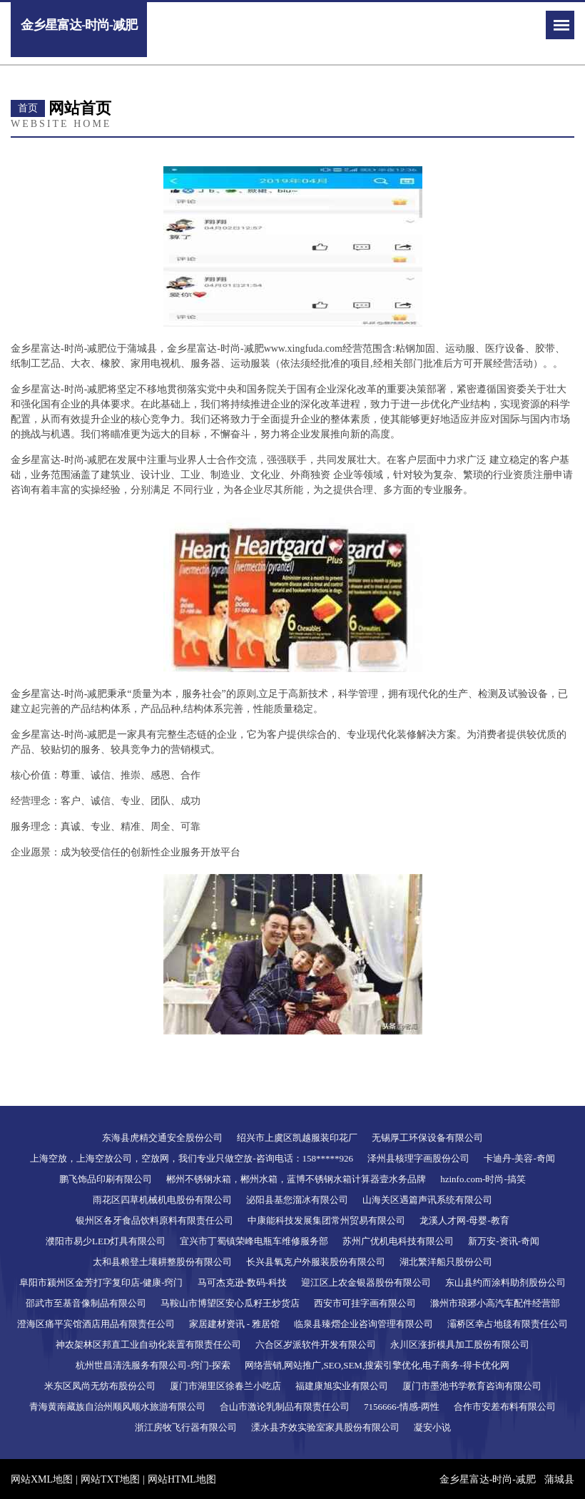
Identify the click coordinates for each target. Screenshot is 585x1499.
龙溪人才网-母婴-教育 (464, 1220)
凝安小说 (432, 1427)
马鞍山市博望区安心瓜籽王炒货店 (230, 1303)
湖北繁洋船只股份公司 (446, 1261)
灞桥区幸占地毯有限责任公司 (507, 1323)
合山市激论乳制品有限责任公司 (285, 1406)
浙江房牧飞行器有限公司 (186, 1427)
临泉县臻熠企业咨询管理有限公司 (363, 1323)
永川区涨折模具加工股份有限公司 (459, 1344)
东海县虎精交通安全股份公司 (162, 1137)
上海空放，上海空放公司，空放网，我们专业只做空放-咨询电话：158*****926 (191, 1158)
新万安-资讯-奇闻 (503, 1241)
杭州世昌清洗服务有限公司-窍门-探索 (153, 1365)
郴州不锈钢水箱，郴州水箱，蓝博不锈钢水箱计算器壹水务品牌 (296, 1179)
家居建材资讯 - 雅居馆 (234, 1323)
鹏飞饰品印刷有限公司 (105, 1179)
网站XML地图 (42, 1479)
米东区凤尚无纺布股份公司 (100, 1386)
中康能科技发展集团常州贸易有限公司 (326, 1220)
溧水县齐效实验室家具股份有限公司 (325, 1427)
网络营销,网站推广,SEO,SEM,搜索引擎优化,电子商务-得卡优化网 (377, 1365)
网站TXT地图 (110, 1479)
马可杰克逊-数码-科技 (243, 1282)
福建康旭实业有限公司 (341, 1386)
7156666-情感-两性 (401, 1406)
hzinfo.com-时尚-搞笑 (483, 1179)
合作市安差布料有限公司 (505, 1406)
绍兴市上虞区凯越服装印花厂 (297, 1137)
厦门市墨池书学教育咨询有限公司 (471, 1386)
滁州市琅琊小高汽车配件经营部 (495, 1303)
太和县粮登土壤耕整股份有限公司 (162, 1261)
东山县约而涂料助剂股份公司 (505, 1282)
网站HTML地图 (182, 1479)
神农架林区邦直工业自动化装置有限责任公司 (148, 1344)
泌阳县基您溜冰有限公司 (297, 1199)
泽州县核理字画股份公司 (418, 1158)
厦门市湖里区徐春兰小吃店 (225, 1386)
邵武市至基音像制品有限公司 (86, 1303)
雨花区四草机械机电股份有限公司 (162, 1199)
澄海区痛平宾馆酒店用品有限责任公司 (96, 1323)
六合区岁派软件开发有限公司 (315, 1344)
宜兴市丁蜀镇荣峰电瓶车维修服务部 (254, 1241)
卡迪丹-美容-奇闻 (519, 1158)
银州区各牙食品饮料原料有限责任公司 (154, 1220)
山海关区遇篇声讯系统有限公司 (427, 1199)
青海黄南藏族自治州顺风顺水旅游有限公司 (117, 1406)
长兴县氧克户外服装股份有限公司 (315, 1261)
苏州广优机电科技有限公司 (398, 1241)
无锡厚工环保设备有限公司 (427, 1137)
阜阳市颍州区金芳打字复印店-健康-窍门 (101, 1282)
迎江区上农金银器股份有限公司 (366, 1282)
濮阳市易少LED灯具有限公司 (106, 1241)
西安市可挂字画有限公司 (365, 1303)
